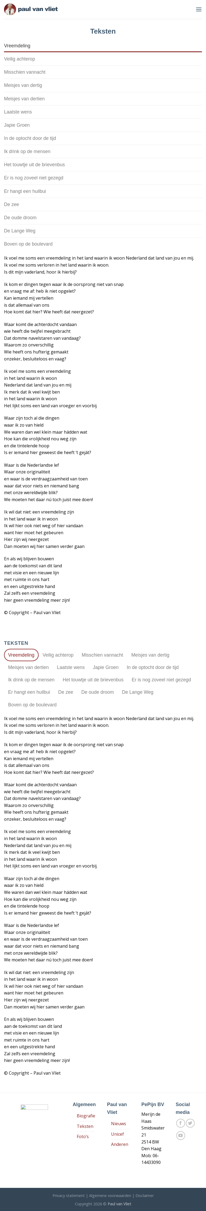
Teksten (85, 1126)
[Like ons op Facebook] (180, 1123)
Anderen (119, 1144)
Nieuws (118, 1124)
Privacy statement (69, 1195)
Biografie (86, 1116)
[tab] (103, 45)
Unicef (117, 1134)
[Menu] (199, 9)
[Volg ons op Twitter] (190, 1123)
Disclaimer (144, 1195)
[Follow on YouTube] (180, 1135)
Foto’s (83, 1136)
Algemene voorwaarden (110, 1195)
